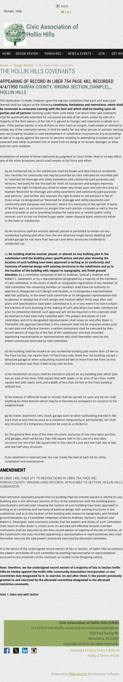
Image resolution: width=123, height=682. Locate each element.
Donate (9, 11)
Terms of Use (109, 655)
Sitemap (76, 650)
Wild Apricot (78, 674)
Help (19, 11)
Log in (64, 5)
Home (4, 65)
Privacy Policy (95, 650)
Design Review (23, 65)
